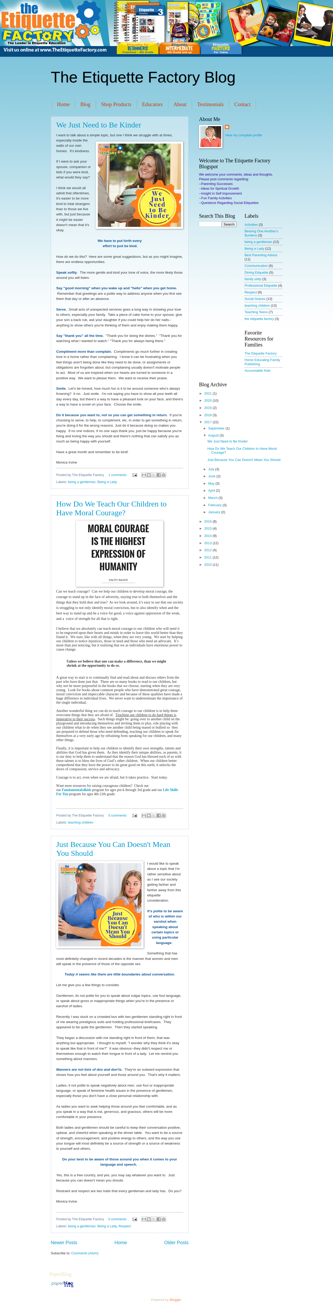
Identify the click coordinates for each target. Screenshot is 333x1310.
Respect (125, 1226)
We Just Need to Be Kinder (98, 124)
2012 (208, 550)
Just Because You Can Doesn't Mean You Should (243, 460)
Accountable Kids (258, 371)
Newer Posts (64, 1242)
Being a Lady (107, 482)
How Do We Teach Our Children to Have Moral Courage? (111, 508)
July (211, 469)
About (180, 104)
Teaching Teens (256, 312)
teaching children (80, 822)
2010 (208, 565)
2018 (208, 415)
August (214, 435)
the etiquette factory (259, 319)
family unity (253, 279)
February (215, 505)
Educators (152, 104)
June (212, 476)
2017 (208, 422)
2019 (208, 408)
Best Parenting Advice (261, 255)
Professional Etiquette (261, 285)
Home (63, 104)
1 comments (117, 475)
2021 (208, 393)
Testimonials (210, 104)
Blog (85, 104)
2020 (208, 400)
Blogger (175, 1300)
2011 (208, 557)
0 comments (117, 815)
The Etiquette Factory (261, 353)
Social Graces (255, 299)
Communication (256, 266)
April (212, 490)
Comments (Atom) (84, 1253)
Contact (242, 104)
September (217, 428)
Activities (251, 225)
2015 (208, 528)
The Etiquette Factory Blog (143, 77)
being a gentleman (81, 482)
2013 (208, 543)
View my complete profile (243, 135)
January (214, 512)
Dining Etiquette (256, 272)
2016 (208, 521)
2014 (208, 536)
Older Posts (176, 1242)
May (211, 483)
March (213, 498)
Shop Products (116, 104)
